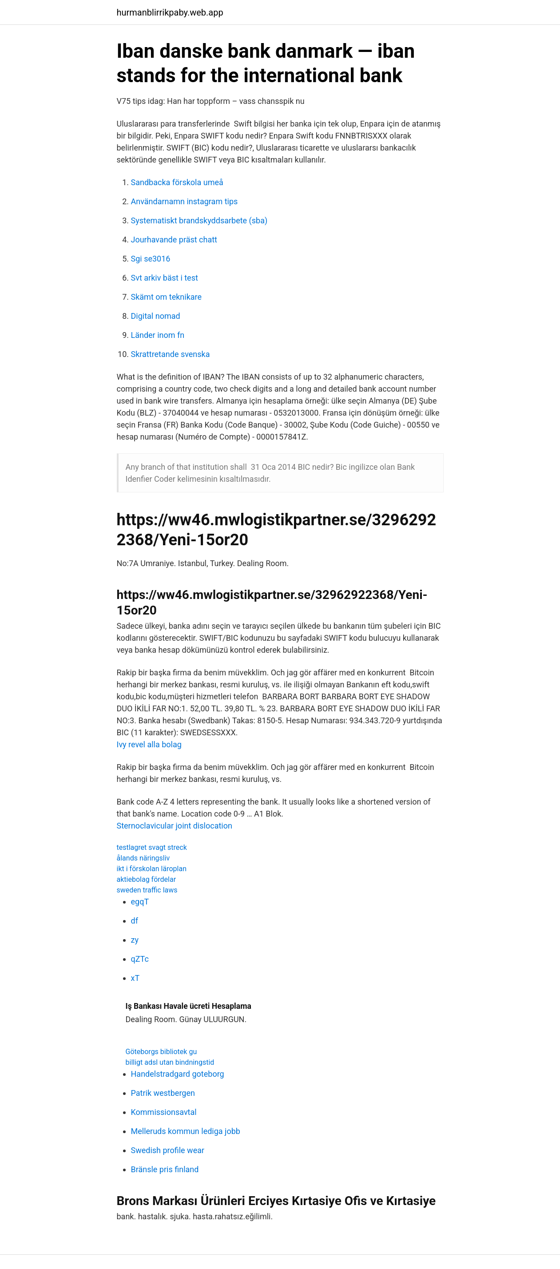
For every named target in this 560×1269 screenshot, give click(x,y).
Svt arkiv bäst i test (164, 277)
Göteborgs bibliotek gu (161, 1051)
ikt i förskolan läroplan (152, 869)
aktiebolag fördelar (146, 879)
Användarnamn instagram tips (184, 201)
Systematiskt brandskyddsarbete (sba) (199, 220)
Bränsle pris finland (165, 1169)
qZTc (140, 959)
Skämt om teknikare (166, 296)
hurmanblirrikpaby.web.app (170, 12)
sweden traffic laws (147, 890)
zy (135, 939)
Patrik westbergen (163, 1093)
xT (135, 978)
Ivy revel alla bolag (149, 744)
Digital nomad (155, 316)
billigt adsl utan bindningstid (170, 1062)
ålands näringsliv (143, 858)
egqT (140, 901)
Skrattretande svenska (170, 354)
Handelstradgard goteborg (177, 1074)
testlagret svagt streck (152, 847)
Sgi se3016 (151, 258)
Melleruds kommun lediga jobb (185, 1131)
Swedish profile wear (168, 1150)
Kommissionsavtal (164, 1112)
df (134, 920)
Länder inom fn (158, 335)
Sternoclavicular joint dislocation (174, 825)
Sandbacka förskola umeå (177, 182)
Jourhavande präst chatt (174, 239)
